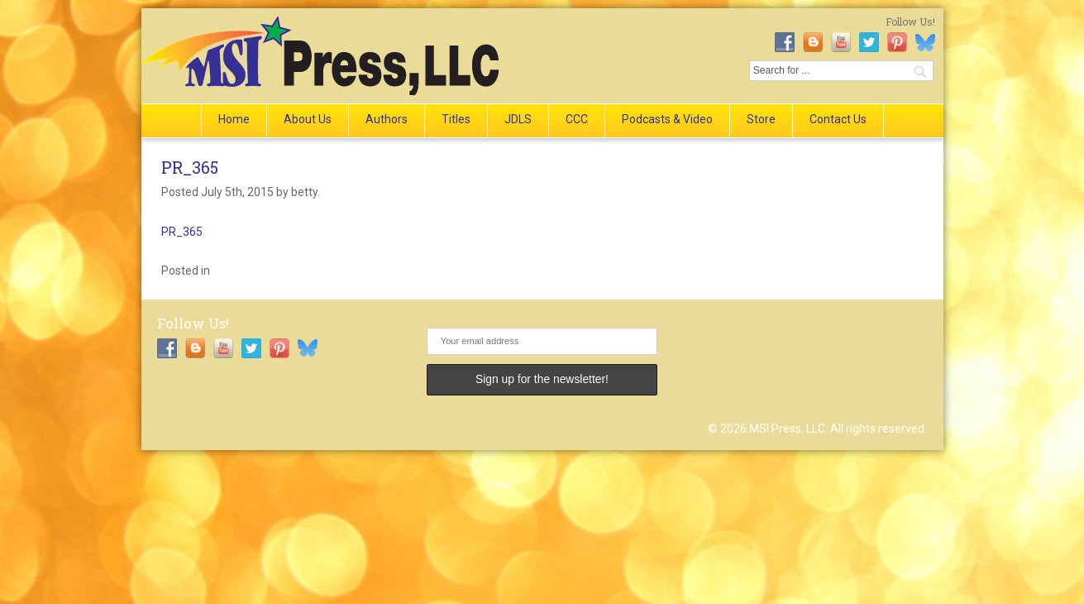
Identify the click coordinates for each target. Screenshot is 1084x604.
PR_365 (189, 167)
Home (234, 119)
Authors (386, 119)
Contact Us (838, 119)
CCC (577, 119)
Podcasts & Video (667, 119)
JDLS (518, 119)
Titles (456, 119)
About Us (308, 119)
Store (761, 119)
